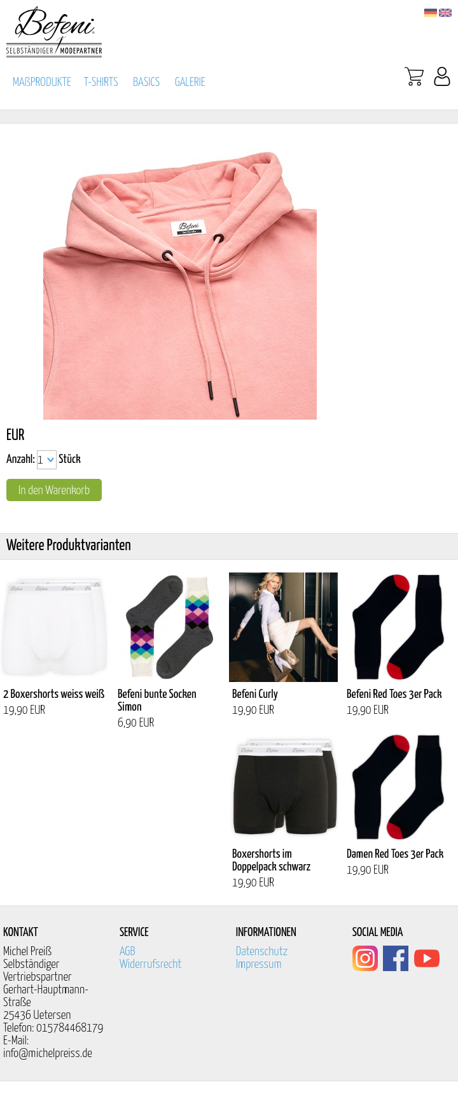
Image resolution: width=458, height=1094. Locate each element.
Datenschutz (262, 952)
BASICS (146, 82)
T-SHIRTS (101, 82)
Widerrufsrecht (151, 964)
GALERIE (190, 82)
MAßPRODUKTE (42, 82)
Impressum (259, 964)
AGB (127, 952)
